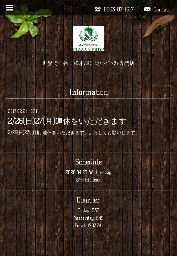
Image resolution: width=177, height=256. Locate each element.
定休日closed (89, 180)
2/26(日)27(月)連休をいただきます (67, 121)
